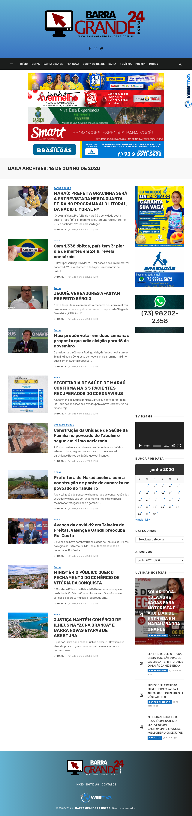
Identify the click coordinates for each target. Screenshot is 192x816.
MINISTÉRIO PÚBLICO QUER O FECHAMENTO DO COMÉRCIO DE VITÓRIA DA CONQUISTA (87, 577)
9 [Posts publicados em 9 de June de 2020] (155, 493)
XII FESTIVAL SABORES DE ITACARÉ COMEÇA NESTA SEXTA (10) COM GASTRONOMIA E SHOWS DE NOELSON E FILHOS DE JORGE (165, 724)
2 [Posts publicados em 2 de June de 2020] (154, 486)
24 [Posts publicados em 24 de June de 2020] (162, 507)
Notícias (92, 784)
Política (126, 64)
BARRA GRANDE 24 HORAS (92, 808)
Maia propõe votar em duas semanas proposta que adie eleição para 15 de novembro (91, 341)
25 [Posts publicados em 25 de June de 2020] (170, 507)
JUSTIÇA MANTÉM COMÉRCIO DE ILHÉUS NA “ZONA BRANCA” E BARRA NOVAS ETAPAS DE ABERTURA (87, 627)
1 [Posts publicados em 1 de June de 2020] (147, 486)
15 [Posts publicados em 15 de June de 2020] (147, 500)
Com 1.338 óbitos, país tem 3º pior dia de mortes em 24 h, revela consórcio (89, 251)
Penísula (73, 64)
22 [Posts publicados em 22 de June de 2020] (147, 507)
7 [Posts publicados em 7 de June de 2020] (139, 493)
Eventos (154, 738)
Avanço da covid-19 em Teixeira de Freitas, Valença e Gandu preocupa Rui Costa (89, 530)
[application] (159, 435)
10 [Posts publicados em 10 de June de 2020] (162, 493)
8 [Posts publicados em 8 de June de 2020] (147, 493)
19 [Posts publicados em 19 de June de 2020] (177, 500)
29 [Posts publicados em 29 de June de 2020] (147, 514)
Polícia (140, 64)
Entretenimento (159, 702)
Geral (36, 64)
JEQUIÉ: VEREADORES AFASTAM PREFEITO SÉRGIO (87, 296)
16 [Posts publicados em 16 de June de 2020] (154, 500)
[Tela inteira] (179, 446)
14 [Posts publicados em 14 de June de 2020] (139, 500)
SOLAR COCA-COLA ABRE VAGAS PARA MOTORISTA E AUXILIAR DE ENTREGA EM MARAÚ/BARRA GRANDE (164, 611)
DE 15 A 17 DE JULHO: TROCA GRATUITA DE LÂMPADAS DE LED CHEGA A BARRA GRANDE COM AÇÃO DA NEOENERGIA (165, 659)
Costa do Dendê (94, 64)
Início (24, 64)
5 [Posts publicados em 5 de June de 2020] (177, 486)
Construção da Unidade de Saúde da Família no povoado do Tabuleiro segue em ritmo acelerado (91, 435)
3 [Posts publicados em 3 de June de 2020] (162, 486)
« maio (139, 519)
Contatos (109, 784)
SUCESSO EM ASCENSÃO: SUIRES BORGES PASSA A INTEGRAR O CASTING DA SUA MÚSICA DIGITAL (165, 691)
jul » (147, 519)
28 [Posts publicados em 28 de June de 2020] (139, 514)
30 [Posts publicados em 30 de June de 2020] (154, 514)
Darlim (61, 229)
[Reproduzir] (140, 446)
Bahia (112, 64)
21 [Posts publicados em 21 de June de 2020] (139, 507)
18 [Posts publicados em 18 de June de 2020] (170, 500)
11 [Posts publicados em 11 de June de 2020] (170, 493)
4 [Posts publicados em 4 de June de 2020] (170, 486)
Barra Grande (53, 64)
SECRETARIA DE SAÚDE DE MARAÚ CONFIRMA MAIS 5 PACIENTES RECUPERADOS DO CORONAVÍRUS (89, 388)
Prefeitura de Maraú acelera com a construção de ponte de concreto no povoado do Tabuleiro (92, 483)
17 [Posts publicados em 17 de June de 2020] (162, 500)
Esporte (155, 64)
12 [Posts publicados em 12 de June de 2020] (177, 493)
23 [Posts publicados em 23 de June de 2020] (154, 507)
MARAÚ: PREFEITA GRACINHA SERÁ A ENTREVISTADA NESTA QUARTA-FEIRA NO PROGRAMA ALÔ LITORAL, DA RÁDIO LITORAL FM (91, 201)
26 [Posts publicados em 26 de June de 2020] (177, 507)
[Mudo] (173, 446)
